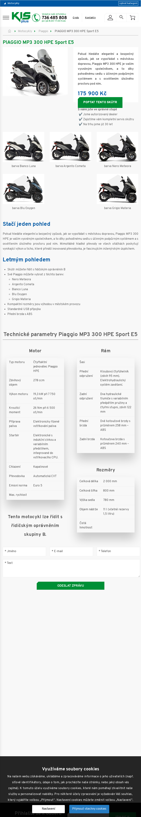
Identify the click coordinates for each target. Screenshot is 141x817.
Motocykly (13, 3)
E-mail (57, 551)
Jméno (10, 551)
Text (9, 563)
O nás (76, 17)
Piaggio (43, 31)
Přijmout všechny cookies (89, 809)
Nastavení (48, 809)
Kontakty (90, 17)
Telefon (105, 551)
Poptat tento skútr (100, 102)
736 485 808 (54, 18)
